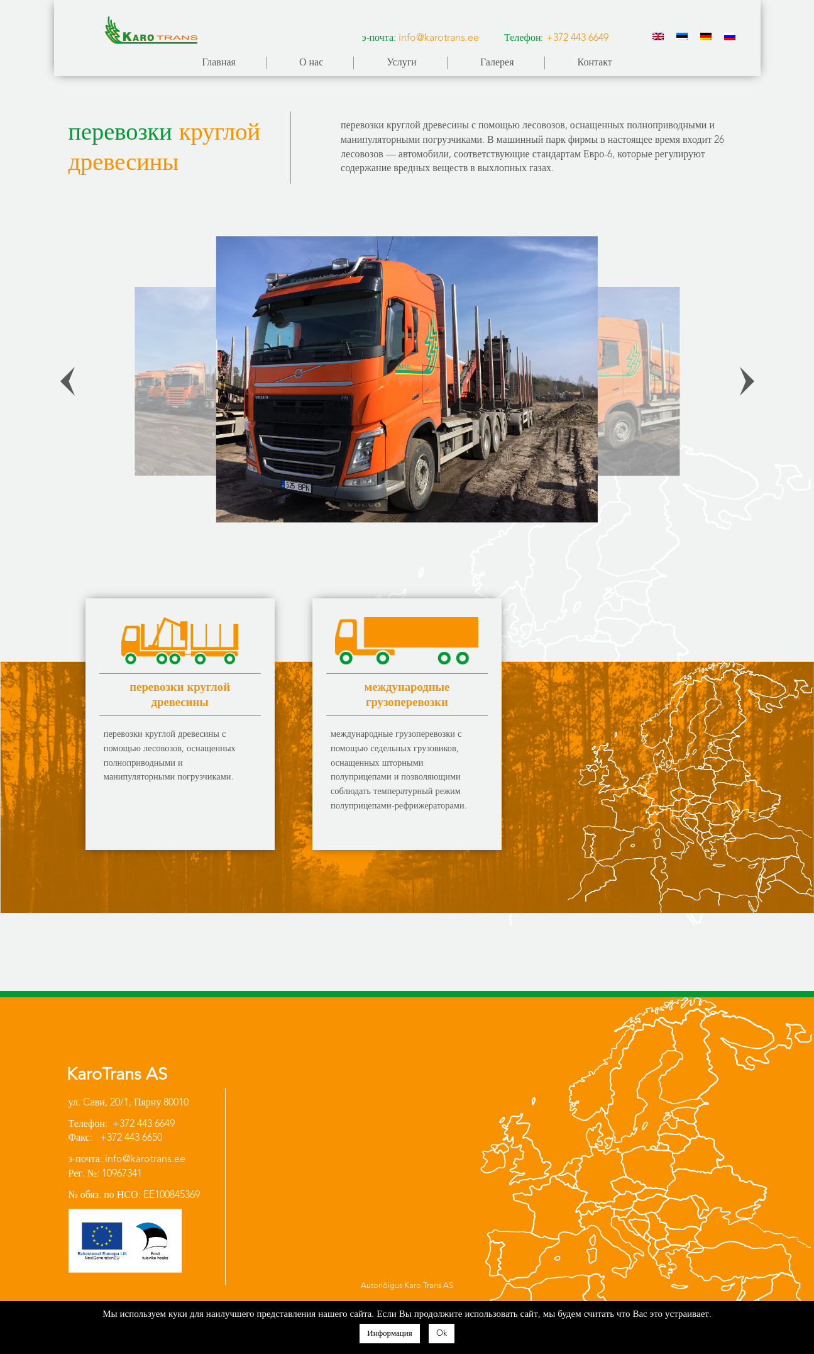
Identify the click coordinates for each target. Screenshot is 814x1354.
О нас (311, 63)
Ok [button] (441, 1333)
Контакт (595, 63)
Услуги (402, 63)
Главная (219, 63)
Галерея (497, 63)
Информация (389, 1333)
